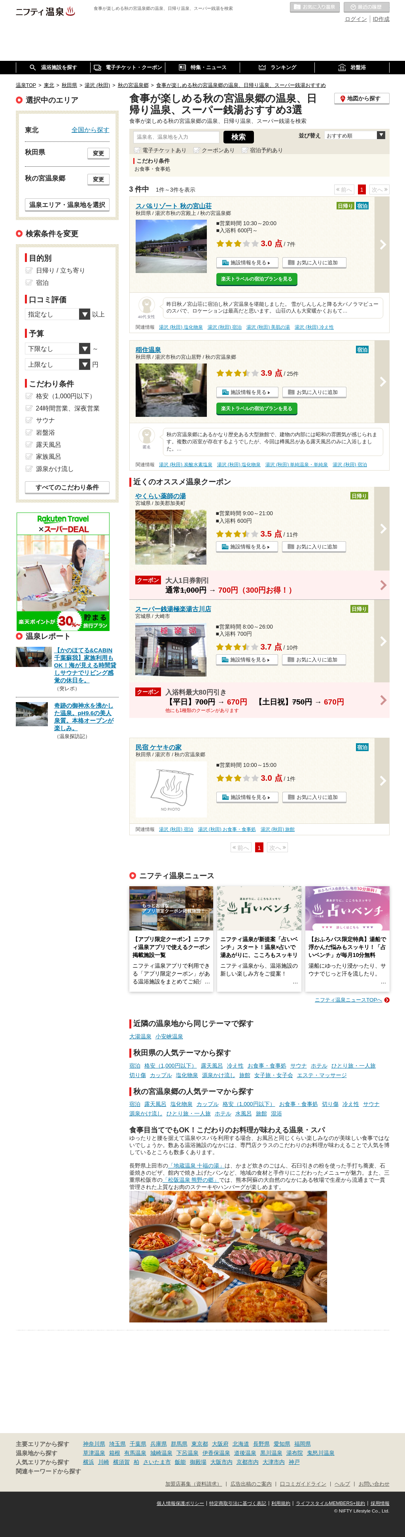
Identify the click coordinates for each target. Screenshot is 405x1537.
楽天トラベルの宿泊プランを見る (256, 279)
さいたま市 (157, 1462)
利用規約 (280, 1503)
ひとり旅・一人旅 (353, 1065)
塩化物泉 (187, 1075)
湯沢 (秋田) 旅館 (278, 829)
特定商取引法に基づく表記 (237, 1503)
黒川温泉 (271, 1453)
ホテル (319, 1065)
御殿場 (198, 1462)
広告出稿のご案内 (251, 1484)
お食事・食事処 (267, 1065)
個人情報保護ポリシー (180, 1503)
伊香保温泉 (216, 1453)
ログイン (356, 19)
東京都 (199, 1444)
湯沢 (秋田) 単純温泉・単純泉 (296, 464)
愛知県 (282, 1444)
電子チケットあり (164, 150)
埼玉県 (117, 1444)
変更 (98, 153)
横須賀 (121, 1462)
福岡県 (302, 1444)
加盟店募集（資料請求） (193, 1484)
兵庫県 (158, 1444)
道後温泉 (245, 1453)
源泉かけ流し (218, 1075)
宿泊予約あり (266, 150)
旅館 (244, 1075)
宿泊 (134, 1065)
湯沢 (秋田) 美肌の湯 (268, 327)
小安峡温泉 (169, 1036)
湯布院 (294, 1453)
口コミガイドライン (303, 1484)
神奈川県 (94, 1444)
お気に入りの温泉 (315, 7)
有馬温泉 (135, 1453)
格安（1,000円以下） (170, 1065)
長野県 (261, 1444)
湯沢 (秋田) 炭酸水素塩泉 (185, 464)
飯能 (180, 1462)
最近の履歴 (367, 7)
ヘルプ (342, 1484)
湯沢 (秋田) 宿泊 (225, 327)
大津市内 (274, 1462)
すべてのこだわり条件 (67, 487)
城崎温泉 (161, 1453)
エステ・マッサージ (322, 1075)
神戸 (294, 1462)
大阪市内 (221, 1462)
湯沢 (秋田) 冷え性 (314, 327)
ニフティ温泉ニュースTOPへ (348, 1000)
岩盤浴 (45, 432)
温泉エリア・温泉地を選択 (67, 204)
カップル (161, 1075)
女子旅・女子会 (273, 1075)
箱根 (114, 1453)
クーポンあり (218, 150)
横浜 (88, 1462)
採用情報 (380, 1503)
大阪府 (220, 1444)
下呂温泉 (187, 1453)
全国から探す (91, 129)
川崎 (103, 1462)
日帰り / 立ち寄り (60, 270)
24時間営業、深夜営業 (68, 408)
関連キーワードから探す (48, 1471)
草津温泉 (94, 1453)
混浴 (276, 1113)
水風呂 (243, 1113)
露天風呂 (212, 1065)
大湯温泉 (140, 1036)
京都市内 (248, 1462)
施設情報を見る (249, 263)
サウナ (298, 1065)
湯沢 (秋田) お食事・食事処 (227, 829)
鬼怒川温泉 (321, 1453)
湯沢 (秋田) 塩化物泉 (181, 327)
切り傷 (137, 1075)
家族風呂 (48, 456)
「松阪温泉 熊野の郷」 (191, 1180)
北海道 (241, 1444)
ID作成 (381, 19)
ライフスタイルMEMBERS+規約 (330, 1503)
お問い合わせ (374, 1484)
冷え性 (235, 1065)
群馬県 (179, 1444)
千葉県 (138, 1444)
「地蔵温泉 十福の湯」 (196, 1165)
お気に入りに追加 (317, 263)
